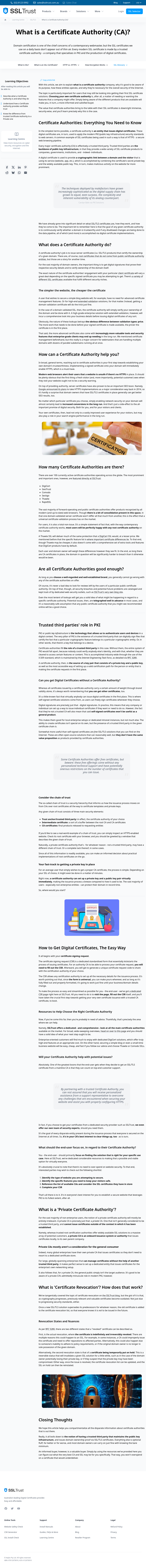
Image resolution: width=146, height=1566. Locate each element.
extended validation (88, 301)
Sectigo (45, 495)
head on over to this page (113, 1031)
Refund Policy (116, 1526)
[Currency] (139, 2)
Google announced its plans (52, 389)
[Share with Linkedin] (19, 167)
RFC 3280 (132, 657)
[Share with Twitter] (13, 167)
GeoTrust (46, 489)
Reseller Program (82, 1537)
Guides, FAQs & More (49, 1532)
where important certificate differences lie (108, 539)
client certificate (126, 273)
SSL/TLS (33, 20)
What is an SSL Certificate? (45, 65)
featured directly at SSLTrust (87, 478)
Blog (116, 2)
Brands (65, 11)
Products (48, 11)
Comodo (46, 492)
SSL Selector (134, 11)
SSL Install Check (11, 1537)
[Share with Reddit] (7, 173)
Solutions (82, 11)
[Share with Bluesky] (13, 173)
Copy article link (47, 80)
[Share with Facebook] (7, 167)
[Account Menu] (121, 11)
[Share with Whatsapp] (19, 173)
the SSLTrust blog (111, 1295)
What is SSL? (23, 65)
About (77, 1526)
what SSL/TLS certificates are (100, 223)
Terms (113, 1537)
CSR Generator (10, 1532)
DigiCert (46, 486)
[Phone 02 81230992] (16, 2)
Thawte (45, 498)
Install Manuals (46, 1526)
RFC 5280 (50, 1329)
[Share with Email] (25, 173)
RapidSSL (46, 502)
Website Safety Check (13, 1526)
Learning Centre (18, 20)
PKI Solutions (98, 202)
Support (126, 2)
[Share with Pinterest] (25, 167)
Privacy (114, 1532)
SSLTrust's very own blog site (108, 592)
